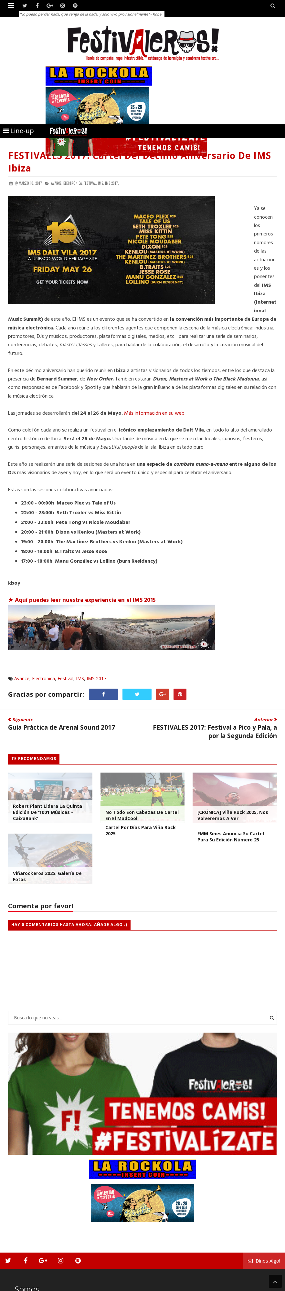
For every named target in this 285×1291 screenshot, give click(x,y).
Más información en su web (154, 413)
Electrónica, (73, 183)
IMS (80, 678)
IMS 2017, (112, 183)
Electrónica (43, 678)
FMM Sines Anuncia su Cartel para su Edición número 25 (230, 836)
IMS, (101, 183)
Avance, (56, 183)
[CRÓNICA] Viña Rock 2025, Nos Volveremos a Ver (232, 815)
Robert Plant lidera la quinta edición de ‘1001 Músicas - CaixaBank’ (47, 812)
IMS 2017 (96, 678)
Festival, (90, 183)
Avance (21, 678)
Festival (65, 678)
